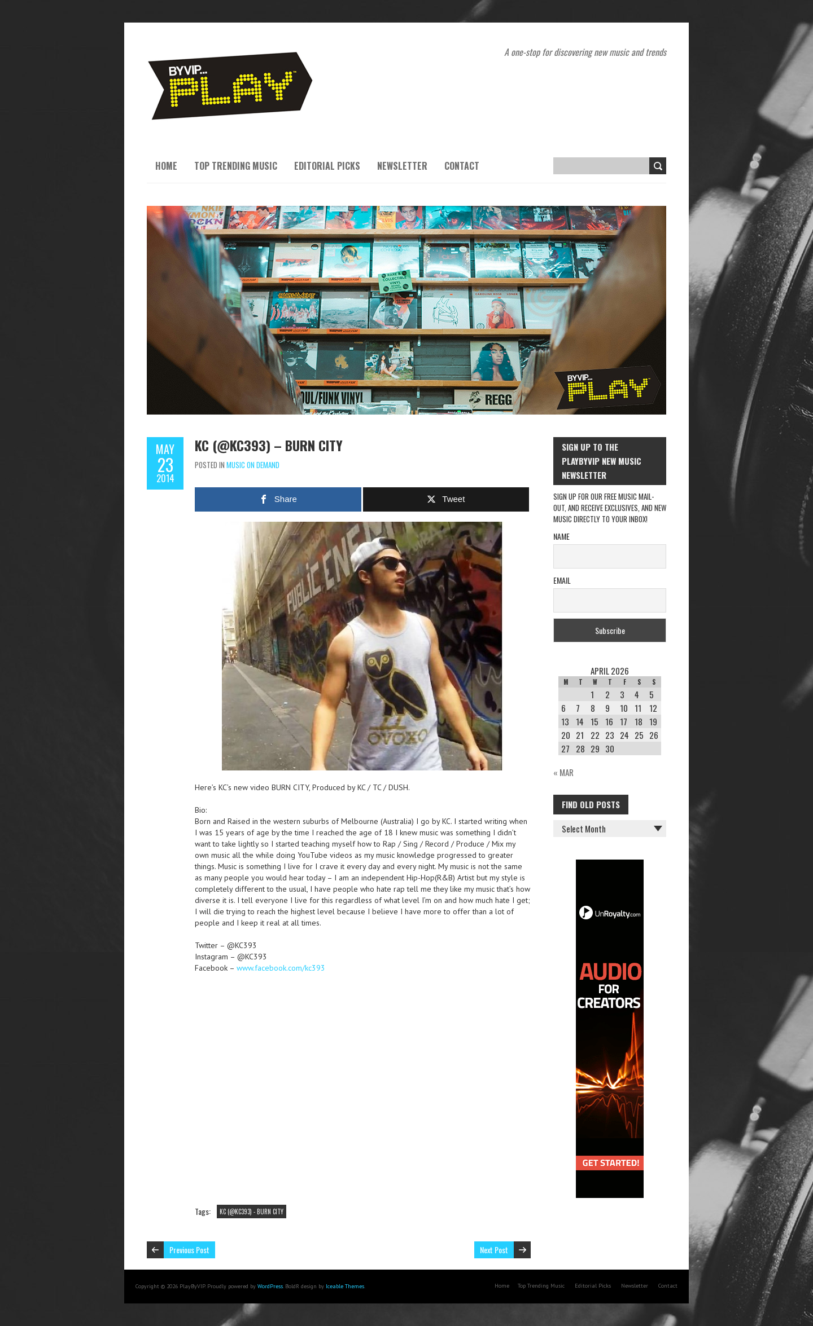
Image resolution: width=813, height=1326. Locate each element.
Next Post (494, 1249)
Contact (461, 166)
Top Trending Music (235, 166)
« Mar (563, 772)
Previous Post (189, 1249)
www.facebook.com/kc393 (281, 968)
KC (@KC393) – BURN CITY (269, 445)
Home (166, 166)
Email (562, 580)
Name (561, 536)
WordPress (270, 1286)
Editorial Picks (327, 166)
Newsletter (402, 166)
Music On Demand (252, 464)
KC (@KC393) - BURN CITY (251, 1211)
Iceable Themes (345, 1286)
